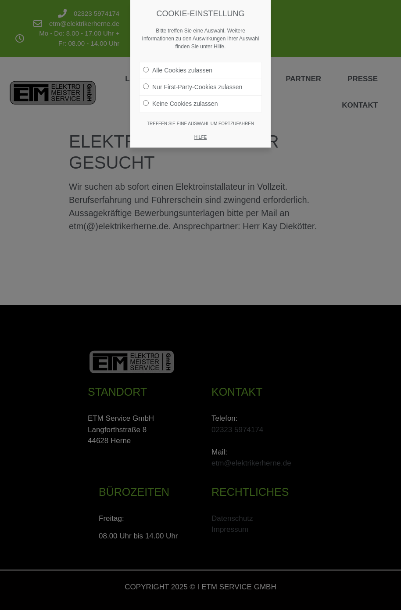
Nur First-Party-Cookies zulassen (192, 80)
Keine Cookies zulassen (180, 97)
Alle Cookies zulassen (177, 63)
